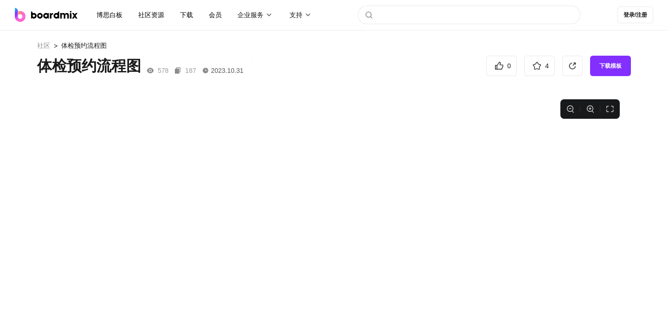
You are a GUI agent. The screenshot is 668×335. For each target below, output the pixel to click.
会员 (215, 15)
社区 (43, 45)
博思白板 (109, 15)
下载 (186, 15)
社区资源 (151, 15)
